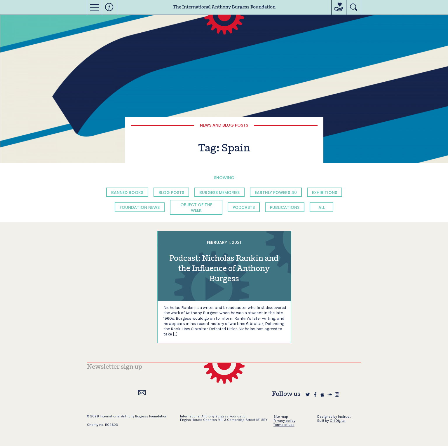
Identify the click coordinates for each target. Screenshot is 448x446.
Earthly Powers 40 (276, 192)
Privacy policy (284, 421)
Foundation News (140, 207)
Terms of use (283, 425)
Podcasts (244, 207)
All (321, 207)
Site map (280, 416)
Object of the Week (196, 207)
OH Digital (338, 421)
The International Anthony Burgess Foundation (224, 7)
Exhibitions (324, 192)
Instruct (344, 416)
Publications (284, 207)
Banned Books (127, 192)
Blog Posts (171, 192)
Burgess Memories (219, 192)
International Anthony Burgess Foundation (133, 416)
